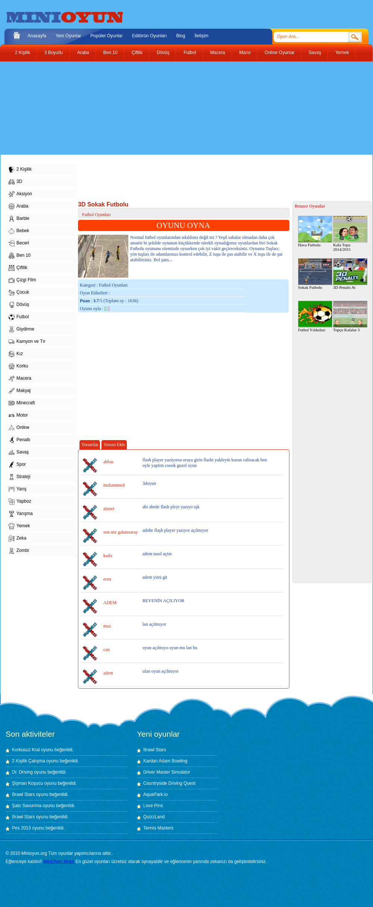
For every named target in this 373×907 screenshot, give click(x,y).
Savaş (315, 52)
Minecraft (22, 403)
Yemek (342, 52)
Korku (18, 366)
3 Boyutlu (53, 52)
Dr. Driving (22, 772)
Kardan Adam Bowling (165, 761)
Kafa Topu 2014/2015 (350, 234)
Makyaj (20, 391)
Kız (16, 354)
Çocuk (19, 293)
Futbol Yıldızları (315, 316)
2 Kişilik (22, 52)
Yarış (17, 489)
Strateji (19, 477)
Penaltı (19, 440)
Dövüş (163, 52)
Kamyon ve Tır (27, 342)
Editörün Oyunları (149, 35)
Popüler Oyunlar (106, 35)
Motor (18, 415)
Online (19, 428)
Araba (83, 52)
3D (15, 182)
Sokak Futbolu (315, 274)
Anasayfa (37, 35)
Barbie (19, 219)
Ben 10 (110, 52)
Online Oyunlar (280, 52)
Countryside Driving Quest (169, 783)
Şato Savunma (27, 805)
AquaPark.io (155, 794)
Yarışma (21, 514)
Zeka (17, 538)
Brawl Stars (23, 794)
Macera (217, 52)
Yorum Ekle (114, 444)
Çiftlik (137, 52)
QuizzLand (153, 816)
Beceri (19, 243)
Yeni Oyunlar (68, 35)
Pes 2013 (21, 828)
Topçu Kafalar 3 (350, 316)
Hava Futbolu (315, 231)
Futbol (190, 52)
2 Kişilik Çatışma (28, 761)
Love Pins (153, 805)
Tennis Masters (158, 828)
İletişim (201, 35)
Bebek (19, 231)
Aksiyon (20, 194)
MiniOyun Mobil (58, 861)
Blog (180, 35)
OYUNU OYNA (183, 225)
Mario (245, 52)
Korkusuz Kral (26, 749)
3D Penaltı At (350, 274)
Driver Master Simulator (166, 772)
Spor (17, 465)
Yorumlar (89, 444)
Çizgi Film (22, 280)
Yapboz (20, 502)
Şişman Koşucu (27, 783)
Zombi (19, 551)
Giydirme (21, 329)
